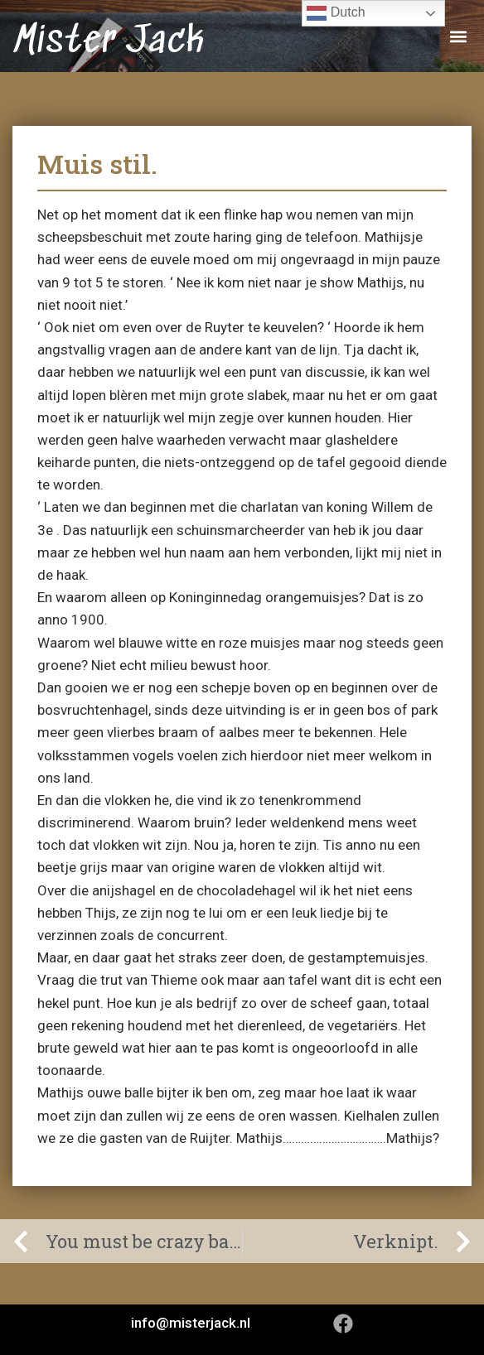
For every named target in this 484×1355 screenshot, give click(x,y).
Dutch (336, 13)
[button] (458, 36)
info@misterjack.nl (190, 1322)
